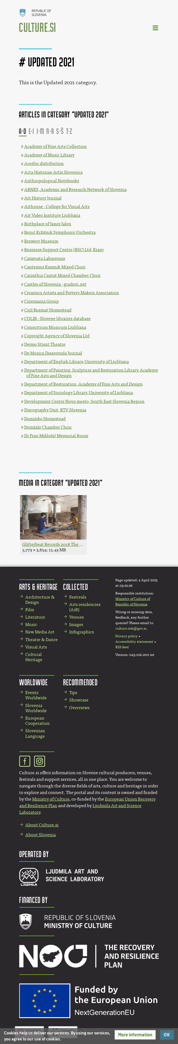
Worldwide (33, 682)
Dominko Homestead (45, 418)
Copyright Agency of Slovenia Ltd (57, 335)
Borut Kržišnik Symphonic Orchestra (60, 232)
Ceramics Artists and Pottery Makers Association (71, 292)
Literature (35, 617)
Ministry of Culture (50, 799)
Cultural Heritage (33, 657)
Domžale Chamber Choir (48, 427)
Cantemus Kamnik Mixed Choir (54, 267)
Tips (73, 692)
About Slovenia (40, 834)
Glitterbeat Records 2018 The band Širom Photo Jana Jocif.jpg (53, 544)
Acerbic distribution (44, 163)
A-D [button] (23, 131)
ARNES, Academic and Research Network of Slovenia (75, 189)
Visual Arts (36, 647)
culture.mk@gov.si (130, 628)
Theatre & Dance (41, 639)
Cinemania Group (41, 301)
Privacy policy (126, 636)
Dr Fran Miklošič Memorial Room (56, 435)
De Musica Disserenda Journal (53, 353)
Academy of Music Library (49, 155)
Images (76, 624)
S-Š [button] (60, 131)
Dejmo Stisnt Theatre (44, 344)
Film (29, 609)
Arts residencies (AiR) (85, 607)
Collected (75, 587)
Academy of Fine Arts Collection (55, 146)
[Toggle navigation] (156, 28)
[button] (135, 1035)
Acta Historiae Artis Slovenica (53, 172)
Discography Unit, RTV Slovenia (55, 409)
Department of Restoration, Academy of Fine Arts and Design (83, 384)
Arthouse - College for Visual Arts (57, 206)
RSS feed (122, 647)
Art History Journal (43, 198)
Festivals (77, 597)
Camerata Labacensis (44, 258)
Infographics (81, 632)
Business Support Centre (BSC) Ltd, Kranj (64, 249)
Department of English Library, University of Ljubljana (76, 361)
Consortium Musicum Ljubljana (55, 327)
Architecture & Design (40, 599)
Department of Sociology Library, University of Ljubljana (78, 392)
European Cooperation (37, 720)
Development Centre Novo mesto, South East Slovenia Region (84, 401)
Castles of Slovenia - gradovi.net (55, 284)
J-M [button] (40, 131)
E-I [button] (31, 131)
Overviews (79, 707)
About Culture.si (42, 824)
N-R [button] (50, 131)
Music (31, 624)
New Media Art (39, 632)
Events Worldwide (36, 695)
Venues (76, 617)
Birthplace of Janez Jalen (47, 223)
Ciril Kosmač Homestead (47, 310)
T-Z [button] (69, 131)
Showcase (78, 700)
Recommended (80, 682)
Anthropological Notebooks (51, 180)
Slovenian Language (35, 733)
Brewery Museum (41, 241)
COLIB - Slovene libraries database (57, 318)
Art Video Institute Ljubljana (52, 215)
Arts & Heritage (38, 587)
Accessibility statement (134, 641)
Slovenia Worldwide (36, 708)
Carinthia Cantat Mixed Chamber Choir (62, 275)
